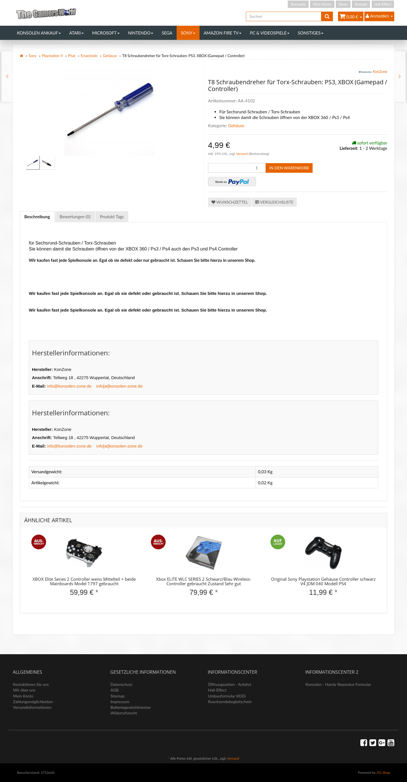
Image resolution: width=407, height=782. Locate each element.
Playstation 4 (52, 55)
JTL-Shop (383, 772)
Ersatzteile (89, 55)
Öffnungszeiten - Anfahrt (229, 684)
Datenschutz (121, 684)
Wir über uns (24, 690)
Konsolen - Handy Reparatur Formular (338, 684)
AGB (115, 690)
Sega (167, 32)
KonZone (372, 72)
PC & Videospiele (269, 32)
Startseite (298, 4)
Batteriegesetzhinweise (131, 707)
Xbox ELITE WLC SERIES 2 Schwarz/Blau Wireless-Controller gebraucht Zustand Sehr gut (203, 581)
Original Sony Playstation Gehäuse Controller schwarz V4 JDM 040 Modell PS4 (323, 581)
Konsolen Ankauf (39, 32)
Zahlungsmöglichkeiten (33, 701)
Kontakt (361, 4)
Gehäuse (110, 55)
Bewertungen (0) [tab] (75, 216)
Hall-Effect (382, 4)
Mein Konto (322, 4)
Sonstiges (311, 32)
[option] (84, 570)
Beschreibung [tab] (37, 216)
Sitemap (118, 696)
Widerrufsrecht (124, 712)
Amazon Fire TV (222, 32)
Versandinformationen (32, 707)
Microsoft (106, 32)
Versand (242, 153)
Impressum (120, 701)
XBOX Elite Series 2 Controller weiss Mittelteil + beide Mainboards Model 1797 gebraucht (84, 581)
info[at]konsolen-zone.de (119, 386)
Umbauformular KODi (227, 696)
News (343, 4)
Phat (71, 55)
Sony (188, 32)
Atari (76, 32)
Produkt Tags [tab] (112, 216)
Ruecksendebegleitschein (230, 701)
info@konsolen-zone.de (69, 386)
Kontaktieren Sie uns (31, 684)
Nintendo (140, 32)
